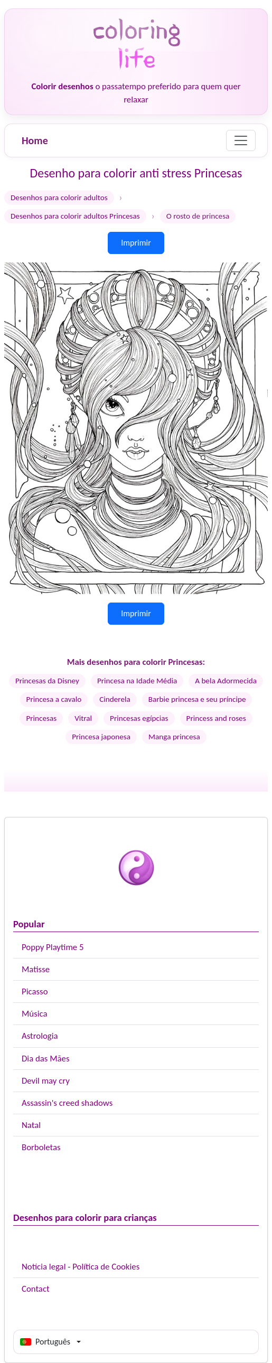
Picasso (35, 991)
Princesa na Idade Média (137, 680)
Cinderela (114, 699)
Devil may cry (46, 1080)
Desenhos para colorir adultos (59, 197)
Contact (36, 1288)
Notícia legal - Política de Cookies (80, 1266)
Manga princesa (174, 736)
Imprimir (136, 243)
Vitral (83, 718)
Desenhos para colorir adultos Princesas (75, 216)
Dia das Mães (46, 1058)
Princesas (41, 718)
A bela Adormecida (226, 680)
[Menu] (241, 140)
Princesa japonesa (101, 736)
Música (35, 1013)
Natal (31, 1125)
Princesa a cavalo (54, 699)
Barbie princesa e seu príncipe (197, 699)
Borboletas (41, 1147)
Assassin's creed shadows (67, 1102)
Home (35, 140)
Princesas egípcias (139, 718)
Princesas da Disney (47, 680)
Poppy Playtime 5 (52, 947)
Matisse (36, 969)
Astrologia (40, 1035)
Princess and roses (216, 718)
